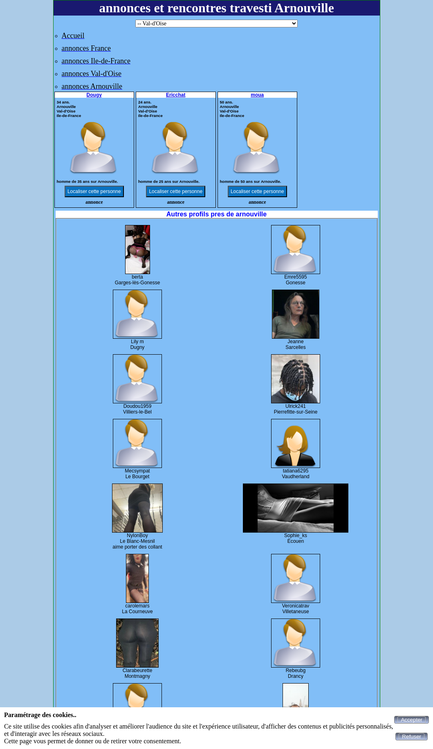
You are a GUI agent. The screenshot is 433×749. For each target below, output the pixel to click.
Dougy (94, 95)
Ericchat (175, 95)
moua (257, 95)
